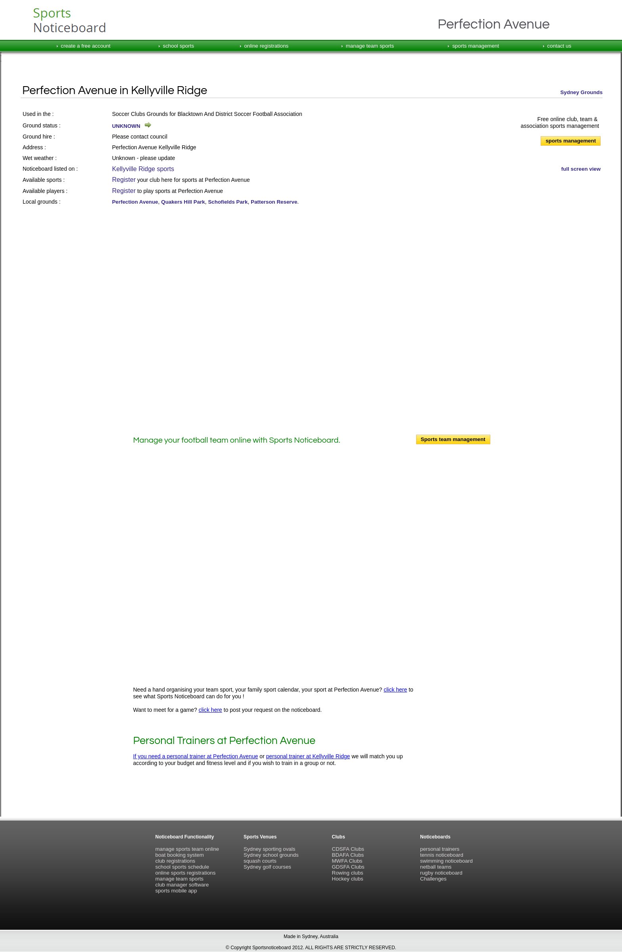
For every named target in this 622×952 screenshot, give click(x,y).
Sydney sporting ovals (269, 849)
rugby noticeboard (441, 873)
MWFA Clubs (347, 861)
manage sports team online (187, 849)
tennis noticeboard (441, 855)
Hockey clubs (347, 879)
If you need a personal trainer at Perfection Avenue (195, 756)
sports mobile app (176, 891)
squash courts (260, 861)
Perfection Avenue (135, 202)
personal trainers (439, 849)
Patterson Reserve (274, 202)
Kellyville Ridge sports (143, 169)
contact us (559, 46)
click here (395, 689)
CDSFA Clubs (348, 849)
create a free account (85, 46)
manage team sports (370, 46)
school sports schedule (182, 867)
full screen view (581, 169)
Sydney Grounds (581, 92)
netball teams (435, 867)
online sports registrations (186, 873)
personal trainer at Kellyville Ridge (308, 756)
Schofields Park (228, 202)
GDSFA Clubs (348, 867)
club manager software (182, 885)
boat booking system (180, 855)
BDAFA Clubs (348, 855)
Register (124, 179)
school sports (178, 46)
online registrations (266, 46)
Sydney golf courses (267, 867)
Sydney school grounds (271, 855)
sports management (475, 46)
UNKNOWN (126, 126)
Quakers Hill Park (183, 202)
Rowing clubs (347, 873)
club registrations (176, 861)
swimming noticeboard (446, 861)
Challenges (433, 879)
